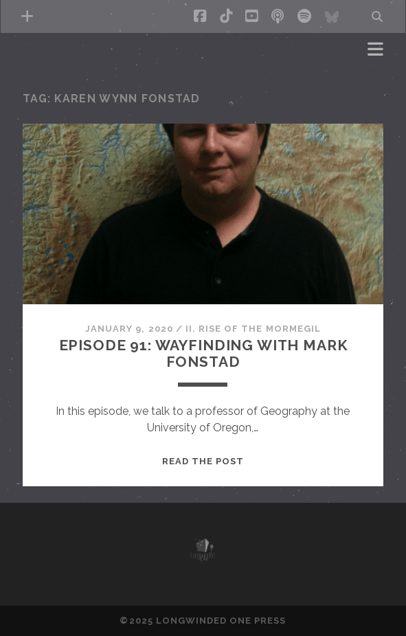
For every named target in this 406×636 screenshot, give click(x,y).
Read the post (203, 461)
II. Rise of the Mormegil (253, 328)
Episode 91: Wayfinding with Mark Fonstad (203, 353)
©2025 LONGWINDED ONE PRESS (203, 620)
